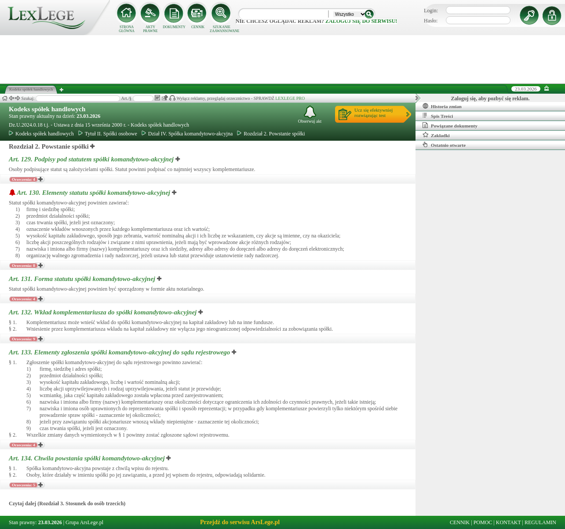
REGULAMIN (540, 522)
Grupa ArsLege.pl (84, 522)
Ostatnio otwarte (444, 145)
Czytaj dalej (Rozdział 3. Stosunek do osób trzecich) (67, 503)
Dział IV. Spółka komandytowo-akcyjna (187, 134)
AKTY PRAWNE (150, 29)
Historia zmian (442, 106)
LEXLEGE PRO (290, 98)
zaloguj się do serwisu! (361, 21)
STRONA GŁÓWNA (127, 29)
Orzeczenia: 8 (23, 265)
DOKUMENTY (174, 27)
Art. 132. (103, 312)
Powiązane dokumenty (450, 125)
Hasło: (430, 21)
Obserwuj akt (310, 115)
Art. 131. (83, 278)
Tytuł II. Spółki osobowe (107, 134)
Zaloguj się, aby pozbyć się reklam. (490, 98)
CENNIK (197, 27)
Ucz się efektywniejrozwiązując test (373, 112)
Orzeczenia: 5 (23, 485)
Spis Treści (438, 116)
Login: (431, 10)
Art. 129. (92, 159)
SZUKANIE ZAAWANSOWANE (221, 29)
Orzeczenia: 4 (23, 179)
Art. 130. (94, 192)
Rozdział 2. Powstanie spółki (271, 134)
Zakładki (436, 135)
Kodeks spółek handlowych (47, 109)
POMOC (483, 522)
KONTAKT (508, 522)
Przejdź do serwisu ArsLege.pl (240, 522)
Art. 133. (120, 352)
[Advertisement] (283, 59)
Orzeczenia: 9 (23, 339)
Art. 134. (87, 458)
